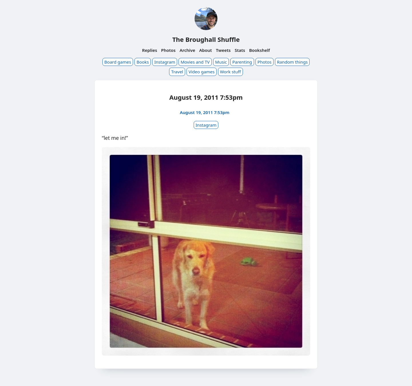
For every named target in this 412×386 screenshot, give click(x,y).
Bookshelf (259, 50)
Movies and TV (195, 62)
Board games (117, 62)
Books (142, 62)
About (205, 50)
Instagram (164, 62)
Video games (202, 72)
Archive (187, 50)
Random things (292, 62)
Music (221, 62)
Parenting (242, 62)
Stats (240, 50)
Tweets (223, 50)
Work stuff (230, 72)
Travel (177, 72)
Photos (168, 50)
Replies (149, 50)
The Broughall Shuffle (206, 39)
